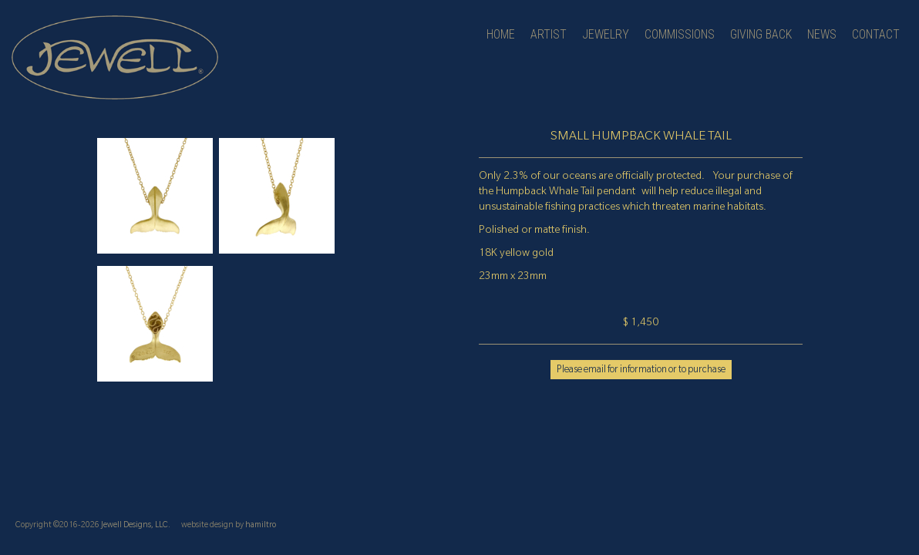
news (822, 34)
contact (876, 34)
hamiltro (260, 525)
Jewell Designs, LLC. (135, 525)
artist (548, 34)
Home (500, 34)
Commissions (680, 34)
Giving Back (761, 34)
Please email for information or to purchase (641, 370)
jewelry (605, 34)
